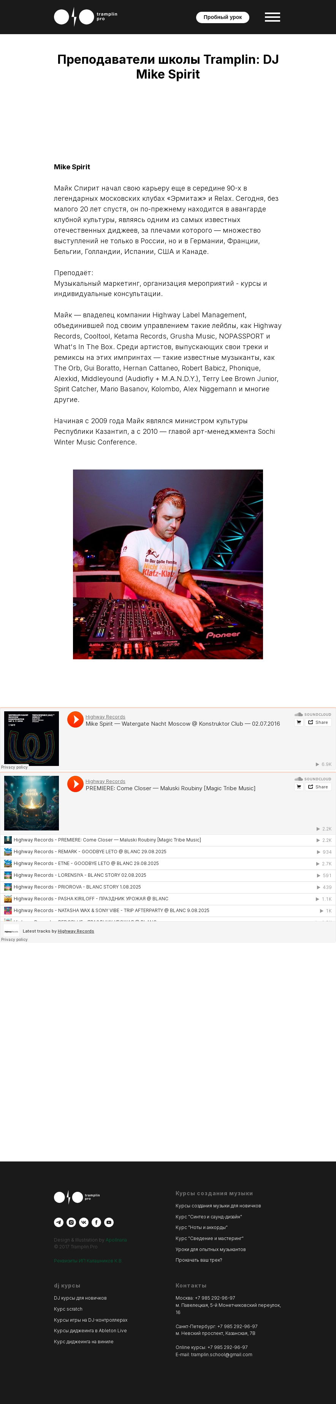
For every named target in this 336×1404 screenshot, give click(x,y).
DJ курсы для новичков (80, 1298)
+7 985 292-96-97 (215, 1298)
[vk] (84, 1222)
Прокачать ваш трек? (199, 1260)
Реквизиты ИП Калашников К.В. (88, 1261)
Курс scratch (68, 1309)
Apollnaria (116, 1240)
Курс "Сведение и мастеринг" (210, 1238)
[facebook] (96, 1222)
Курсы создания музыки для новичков (218, 1206)
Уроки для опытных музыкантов (211, 1249)
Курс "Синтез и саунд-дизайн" (209, 1217)
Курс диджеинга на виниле (84, 1341)
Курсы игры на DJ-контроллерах (90, 1320)
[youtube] (109, 1222)
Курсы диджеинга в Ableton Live (90, 1330)
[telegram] (58, 1222)
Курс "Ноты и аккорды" (202, 1227)
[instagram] (71, 1222)
